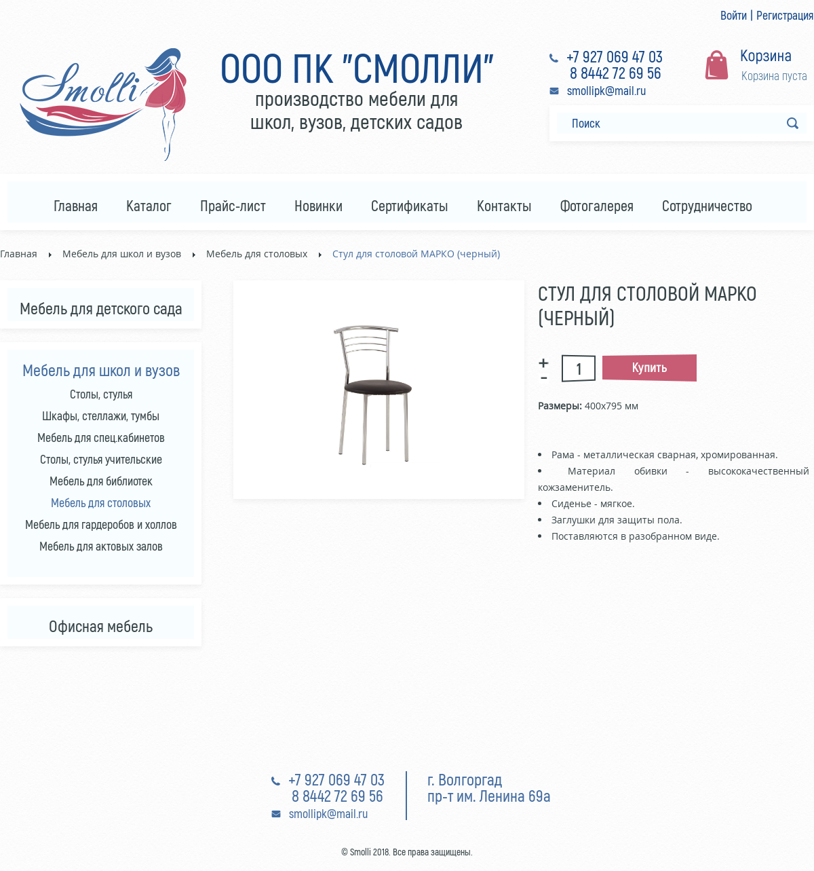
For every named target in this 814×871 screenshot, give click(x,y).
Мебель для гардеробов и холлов (101, 524)
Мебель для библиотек (101, 480)
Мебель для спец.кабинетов (101, 437)
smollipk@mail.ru (606, 90)
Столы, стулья (101, 393)
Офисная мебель (101, 625)
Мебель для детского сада (101, 308)
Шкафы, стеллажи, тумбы (100, 415)
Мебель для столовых (256, 253)
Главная (18, 253)
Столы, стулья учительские (101, 458)
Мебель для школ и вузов (121, 253)
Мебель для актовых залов (101, 545)
